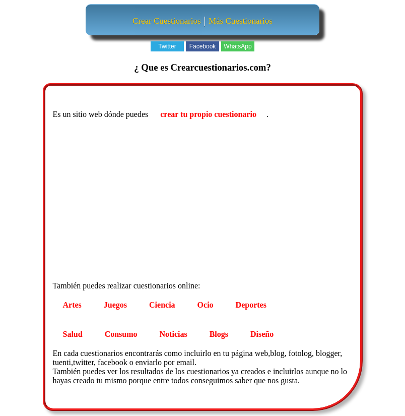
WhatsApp (237, 46)
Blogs (219, 334)
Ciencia (162, 305)
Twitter (167, 46)
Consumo (121, 334)
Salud (73, 334)
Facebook (202, 46)
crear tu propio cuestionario (208, 114)
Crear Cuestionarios (166, 21)
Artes (72, 305)
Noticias (173, 334)
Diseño (262, 334)
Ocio (205, 305)
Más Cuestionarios (241, 21)
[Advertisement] (204, 201)
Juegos (115, 305)
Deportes (251, 305)
